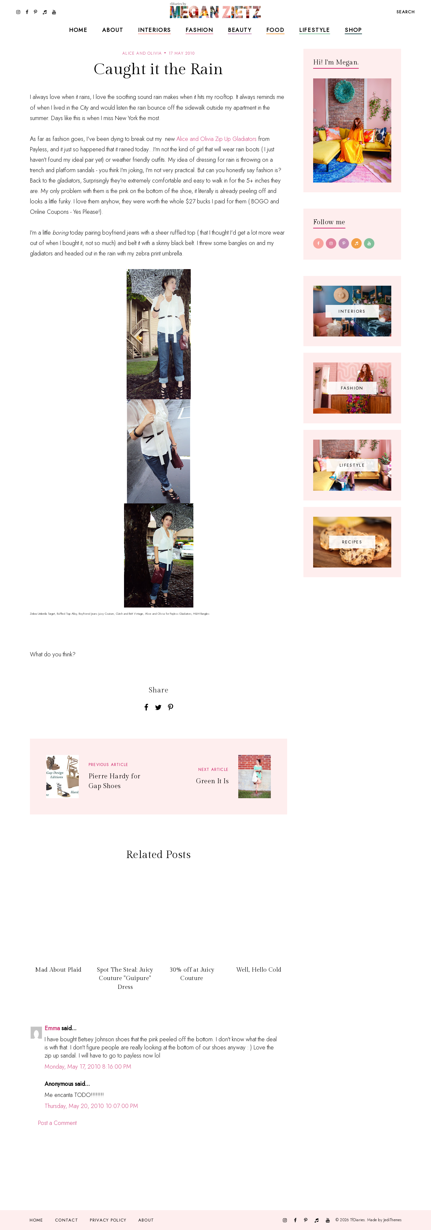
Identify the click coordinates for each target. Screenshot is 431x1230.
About (112, 30)
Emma (52, 1028)
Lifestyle (314, 30)
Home (78, 30)
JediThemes (392, 1220)
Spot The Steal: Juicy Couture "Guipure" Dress (125, 978)
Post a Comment (57, 1123)
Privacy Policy (108, 1220)
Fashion (199, 30)
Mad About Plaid (58, 969)
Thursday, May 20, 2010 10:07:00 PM (91, 1106)
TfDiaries (357, 1220)
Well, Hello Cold (259, 969)
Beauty (240, 30)
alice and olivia (142, 53)
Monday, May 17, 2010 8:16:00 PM (88, 1066)
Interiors (154, 30)
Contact (66, 1220)
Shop (353, 30)
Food (275, 30)
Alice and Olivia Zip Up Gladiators (216, 139)
